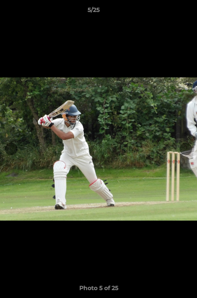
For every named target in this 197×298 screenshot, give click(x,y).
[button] (167, 12)
